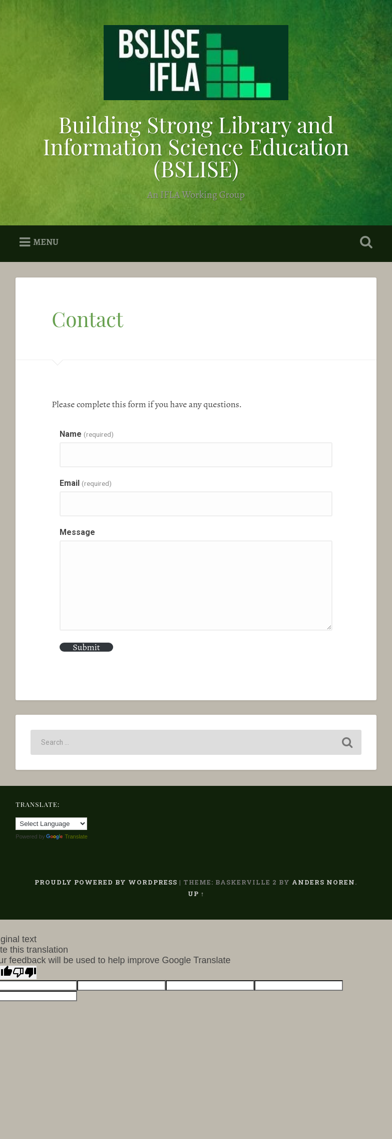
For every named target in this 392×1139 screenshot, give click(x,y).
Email (85, 483)
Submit (86, 647)
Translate (66, 836)
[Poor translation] (25, 972)
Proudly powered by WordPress (106, 882)
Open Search (364, 242)
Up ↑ (196, 894)
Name (86, 434)
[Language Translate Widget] (51, 823)
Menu (46, 242)
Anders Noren (323, 882)
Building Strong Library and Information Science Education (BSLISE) (196, 146)
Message (77, 532)
